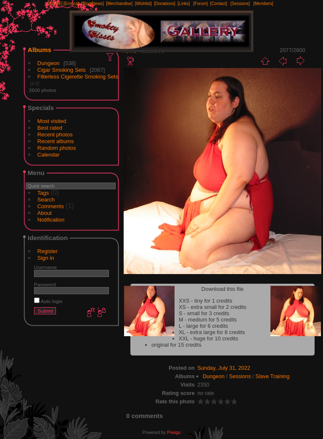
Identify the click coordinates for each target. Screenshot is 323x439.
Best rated (49, 128)
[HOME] (55, 3)
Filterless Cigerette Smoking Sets (77, 76)
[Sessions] (240, 3)
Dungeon (48, 63)
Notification (50, 220)
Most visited (51, 121)
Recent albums (55, 141)
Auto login (48, 301)
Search (46, 199)
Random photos (56, 148)
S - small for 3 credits (204, 313)
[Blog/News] (92, 3)
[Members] (263, 3)
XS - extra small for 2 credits (212, 307)
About (44, 213)
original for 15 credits (176, 345)
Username (45, 267)
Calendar (48, 155)
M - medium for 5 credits (208, 319)
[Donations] (164, 3)
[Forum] (200, 3)
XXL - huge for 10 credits (208, 338)
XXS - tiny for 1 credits (205, 301)
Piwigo (173, 432)
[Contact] (218, 3)
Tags (43, 193)
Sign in (45, 258)
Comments (50, 206)
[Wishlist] (143, 3)
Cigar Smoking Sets (61, 70)
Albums (39, 49)
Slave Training (272, 376)
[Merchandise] (119, 3)
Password (45, 284)
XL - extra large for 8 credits (212, 332)
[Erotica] (71, 3)
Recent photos (55, 134)
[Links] (183, 3)
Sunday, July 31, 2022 (223, 368)
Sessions (240, 376)
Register (47, 251)
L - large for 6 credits (203, 326)
